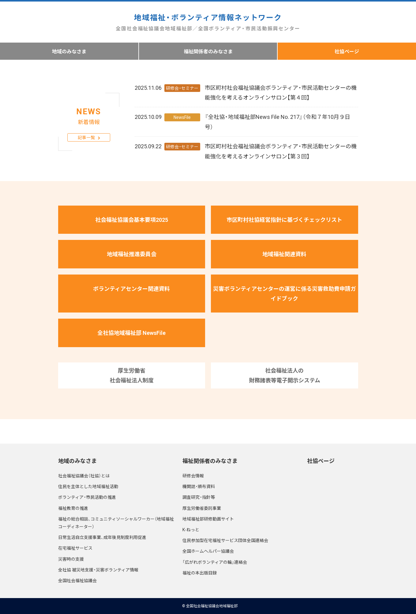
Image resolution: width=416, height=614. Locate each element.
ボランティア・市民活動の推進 (87, 497)
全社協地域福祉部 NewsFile (131, 332)
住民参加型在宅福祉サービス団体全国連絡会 (225, 540)
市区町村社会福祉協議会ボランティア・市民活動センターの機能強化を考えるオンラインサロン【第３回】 (281, 151)
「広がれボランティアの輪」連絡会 (214, 562)
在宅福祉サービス (75, 548)
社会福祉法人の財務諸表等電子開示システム (284, 375)
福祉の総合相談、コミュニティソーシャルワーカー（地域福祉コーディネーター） (116, 522)
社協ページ (321, 461)
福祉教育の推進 (73, 508)
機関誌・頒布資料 (198, 486)
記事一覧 (86, 137)
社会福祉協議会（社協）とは (84, 475)
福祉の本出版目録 (199, 573)
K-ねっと (190, 529)
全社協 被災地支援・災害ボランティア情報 (98, 570)
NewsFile (182, 117)
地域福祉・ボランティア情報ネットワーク (208, 22)
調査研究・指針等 (198, 497)
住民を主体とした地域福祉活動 (88, 486)
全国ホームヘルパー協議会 (208, 551)
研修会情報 (193, 475)
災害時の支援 (71, 559)
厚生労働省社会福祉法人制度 (132, 375)
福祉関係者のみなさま (208, 51)
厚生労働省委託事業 (201, 508)
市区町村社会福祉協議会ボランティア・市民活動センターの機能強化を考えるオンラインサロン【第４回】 (281, 92)
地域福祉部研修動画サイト (208, 519)
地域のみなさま (69, 51)
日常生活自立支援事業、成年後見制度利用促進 (102, 537)
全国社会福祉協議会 (77, 580)
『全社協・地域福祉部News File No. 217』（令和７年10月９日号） (277, 121)
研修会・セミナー (182, 88)
